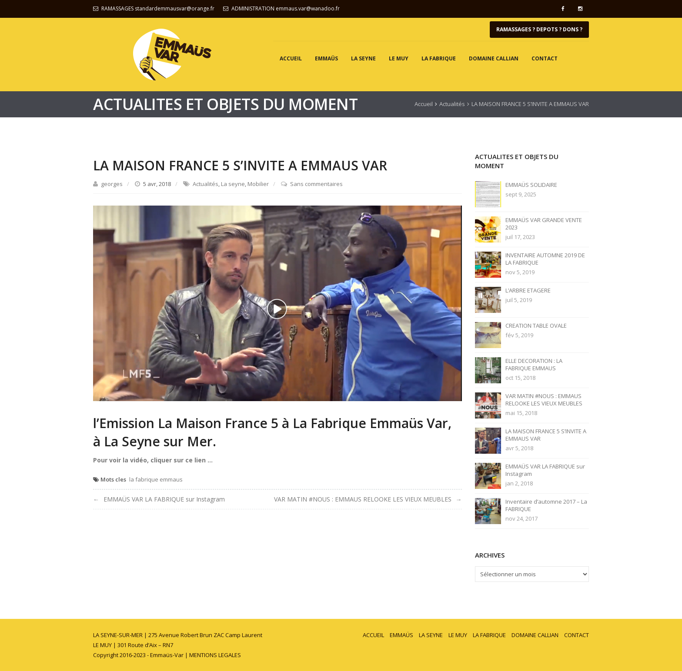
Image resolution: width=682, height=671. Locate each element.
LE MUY (398, 58)
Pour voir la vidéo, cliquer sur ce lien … (153, 460)
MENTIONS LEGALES (215, 655)
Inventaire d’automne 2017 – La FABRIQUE (546, 505)
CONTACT (545, 58)
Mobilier (258, 184)
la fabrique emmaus (156, 479)
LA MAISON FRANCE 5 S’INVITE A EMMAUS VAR (545, 435)
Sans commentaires (316, 184)
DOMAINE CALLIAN (493, 58)
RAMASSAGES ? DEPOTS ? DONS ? (539, 29)
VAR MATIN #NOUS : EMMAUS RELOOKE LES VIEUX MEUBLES (362, 499)
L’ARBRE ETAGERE (528, 290)
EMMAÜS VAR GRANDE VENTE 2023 (543, 223)
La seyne (233, 184)
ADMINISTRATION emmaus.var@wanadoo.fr (285, 8)
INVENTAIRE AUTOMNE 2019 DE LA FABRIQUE (545, 259)
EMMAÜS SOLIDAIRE (531, 185)
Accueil (424, 104)
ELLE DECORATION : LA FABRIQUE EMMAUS (533, 364)
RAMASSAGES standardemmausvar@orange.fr (157, 8)
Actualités (452, 104)
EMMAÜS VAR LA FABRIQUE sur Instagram (164, 499)
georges (112, 184)
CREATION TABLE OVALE (536, 325)
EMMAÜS (326, 58)
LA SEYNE (363, 58)
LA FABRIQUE (438, 58)
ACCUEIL (291, 58)
